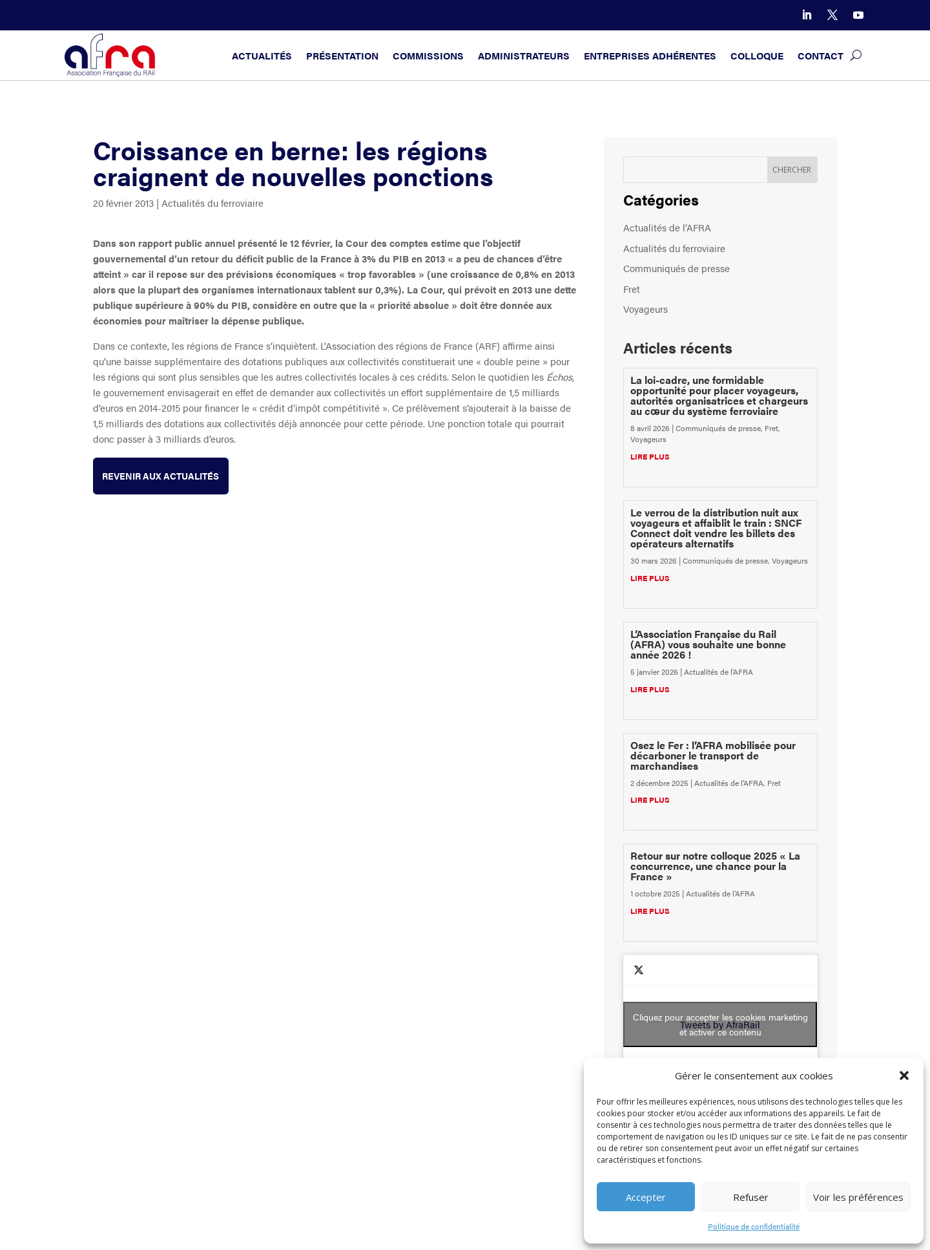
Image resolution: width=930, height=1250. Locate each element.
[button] (904, 1075)
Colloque (756, 55)
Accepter (646, 1197)
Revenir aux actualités (166, 476)
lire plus (650, 456)
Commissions (428, 55)
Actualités (262, 55)
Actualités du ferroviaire (212, 202)
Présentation (342, 55)
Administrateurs (524, 55)
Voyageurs (645, 308)
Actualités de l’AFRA (667, 227)
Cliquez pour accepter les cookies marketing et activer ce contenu (720, 1024)
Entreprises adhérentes (650, 55)
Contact (820, 55)
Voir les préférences (858, 1197)
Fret (631, 288)
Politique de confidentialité (754, 1226)
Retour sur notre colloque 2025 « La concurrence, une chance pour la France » (715, 866)
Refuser (751, 1197)
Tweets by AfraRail (720, 1024)
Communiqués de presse (676, 268)
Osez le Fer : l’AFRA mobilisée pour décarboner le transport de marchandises (713, 755)
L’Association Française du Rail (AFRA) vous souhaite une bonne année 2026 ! (708, 644)
